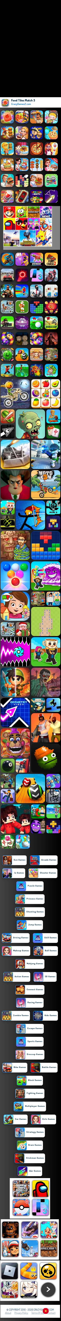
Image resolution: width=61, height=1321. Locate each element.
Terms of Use (37, 1313)
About (8, 1313)
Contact (51, 1313)
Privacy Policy (21, 1313)
